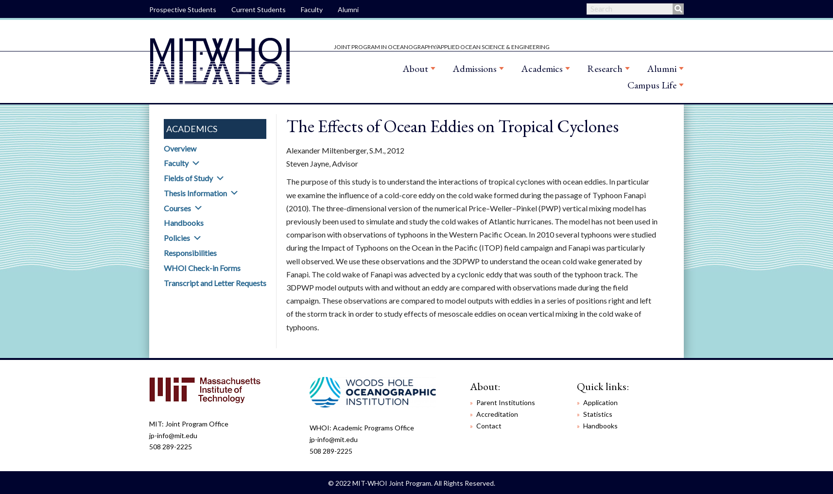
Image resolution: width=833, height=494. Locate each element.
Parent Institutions (505, 402)
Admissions (474, 68)
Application (600, 402)
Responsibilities (190, 252)
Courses (177, 208)
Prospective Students (182, 9)
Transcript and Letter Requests (215, 283)
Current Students (258, 9)
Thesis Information (195, 193)
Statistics (597, 414)
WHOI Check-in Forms (202, 268)
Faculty (312, 9)
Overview (180, 148)
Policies (177, 237)
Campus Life (652, 85)
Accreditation (497, 414)
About (415, 68)
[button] (196, 163)
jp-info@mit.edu (173, 435)
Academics (542, 68)
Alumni (348, 9)
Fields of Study (188, 178)
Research (605, 68)
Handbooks (184, 222)
